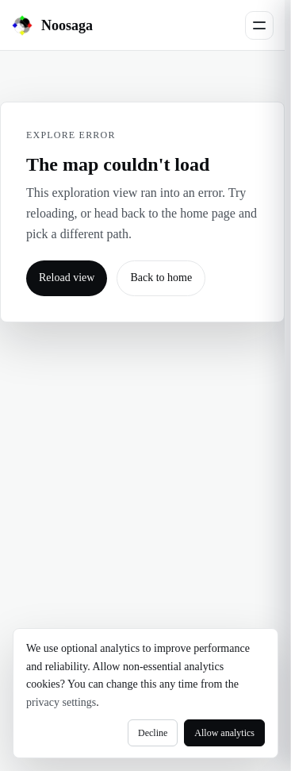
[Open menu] (259, 25)
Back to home (161, 277)
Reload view (66, 277)
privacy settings (61, 702)
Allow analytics (224, 732)
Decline (152, 732)
